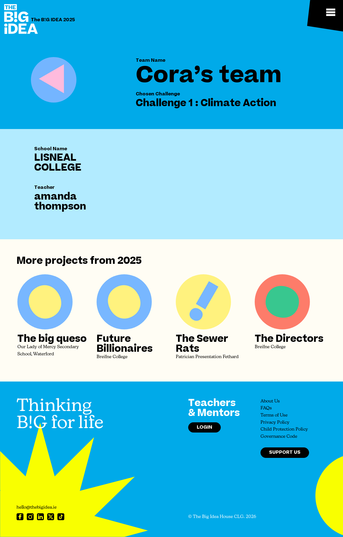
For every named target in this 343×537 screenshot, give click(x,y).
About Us (270, 401)
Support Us (285, 452)
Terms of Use (274, 415)
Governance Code (278, 436)
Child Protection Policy (284, 429)
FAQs (266, 408)
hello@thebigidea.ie (37, 507)
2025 (130, 261)
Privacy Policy (274, 422)
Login (204, 427)
